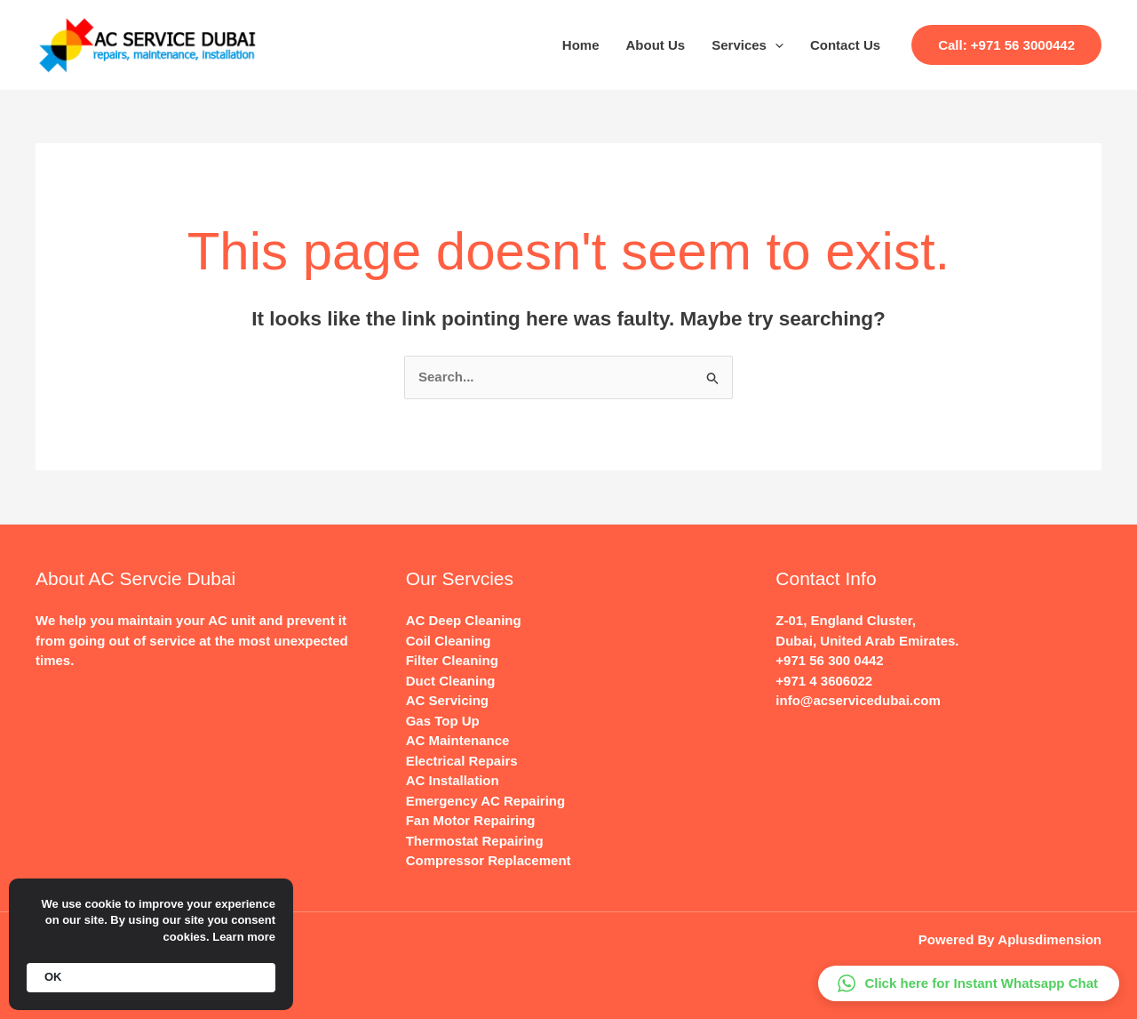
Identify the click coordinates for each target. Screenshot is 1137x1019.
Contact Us (845, 44)
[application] (775, 45)
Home (581, 44)
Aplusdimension (1049, 939)
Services (747, 45)
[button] (1006, 45)
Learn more (243, 936)
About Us (656, 44)
